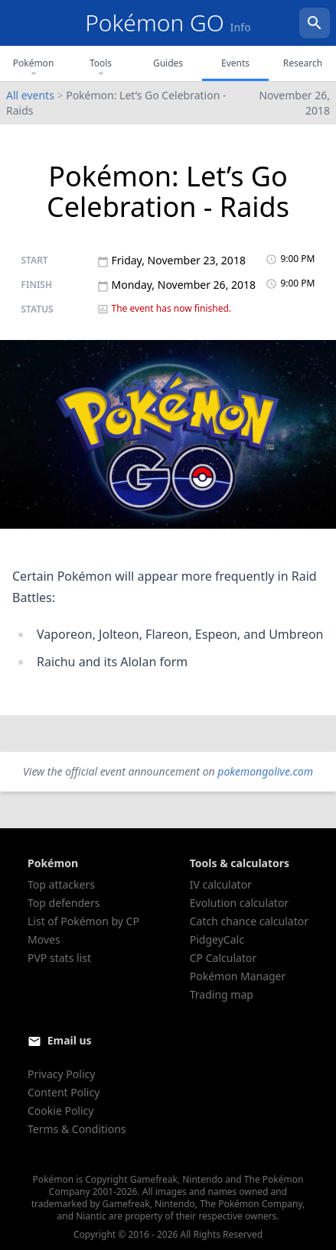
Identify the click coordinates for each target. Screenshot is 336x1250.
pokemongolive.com (265, 771)
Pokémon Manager (238, 976)
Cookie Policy (60, 1110)
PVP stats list (59, 957)
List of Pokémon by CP (83, 921)
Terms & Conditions (77, 1129)
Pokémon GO (168, 22)
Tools (101, 68)
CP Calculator (223, 957)
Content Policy (63, 1092)
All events (30, 95)
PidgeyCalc (217, 939)
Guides (168, 63)
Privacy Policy (61, 1074)
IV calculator (221, 884)
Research (302, 63)
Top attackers (61, 884)
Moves (44, 939)
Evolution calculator (239, 902)
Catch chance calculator (249, 921)
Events (235, 63)
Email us (69, 1040)
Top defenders (63, 902)
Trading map (221, 994)
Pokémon (33, 68)
